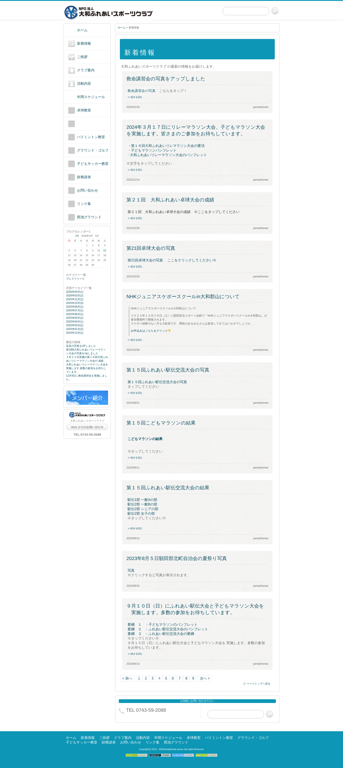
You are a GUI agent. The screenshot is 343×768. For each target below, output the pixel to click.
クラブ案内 (85, 70)
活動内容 (84, 83)
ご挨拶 (82, 57)
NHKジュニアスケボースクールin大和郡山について (183, 296)
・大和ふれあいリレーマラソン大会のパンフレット (166, 155)
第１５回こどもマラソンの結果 (161, 423)
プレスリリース (75, 278)
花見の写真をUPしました (81, 345)
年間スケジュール (91, 97)
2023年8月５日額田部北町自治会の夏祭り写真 (176, 558)
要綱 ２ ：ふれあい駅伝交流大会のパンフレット (168, 629)
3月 (77, 235)
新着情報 (84, 43)
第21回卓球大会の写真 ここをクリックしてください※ (172, 260)
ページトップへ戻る (256, 683)
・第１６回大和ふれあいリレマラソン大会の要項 (166, 146)
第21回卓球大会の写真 (150, 248)
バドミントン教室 (91, 137)
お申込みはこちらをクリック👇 (151, 330)
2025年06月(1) (74, 314)
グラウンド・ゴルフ (92, 150)
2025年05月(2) (74, 317)
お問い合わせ (87, 190)
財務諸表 (84, 177)
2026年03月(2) (74, 295)
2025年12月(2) (74, 299)
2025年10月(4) (74, 303)
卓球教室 (84, 110)
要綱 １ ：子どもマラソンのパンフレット (163, 624)
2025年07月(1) (74, 310)
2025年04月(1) (74, 321)
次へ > (205, 678)
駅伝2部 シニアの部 (143, 509)
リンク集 (84, 204)
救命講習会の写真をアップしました (165, 78)
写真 (131, 570)
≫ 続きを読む (135, 97)
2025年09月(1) (74, 306)
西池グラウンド (89, 217)
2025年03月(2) (74, 325)
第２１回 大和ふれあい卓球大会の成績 (170, 200)
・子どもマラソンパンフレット (152, 150)
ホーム (82, 30)
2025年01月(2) (74, 329)
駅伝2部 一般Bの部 (142, 504)
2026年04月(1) (74, 291)
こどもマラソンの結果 (145, 439)
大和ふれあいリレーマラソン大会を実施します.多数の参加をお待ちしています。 (87, 368)
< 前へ (127, 678)
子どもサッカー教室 (92, 164)
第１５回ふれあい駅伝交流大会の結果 (167, 487)
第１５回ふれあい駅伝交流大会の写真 (167, 370)
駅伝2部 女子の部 (141, 513)
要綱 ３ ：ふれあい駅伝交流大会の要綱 (161, 634)
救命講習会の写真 (142, 91)
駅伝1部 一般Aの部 (142, 500)
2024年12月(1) (74, 332)
